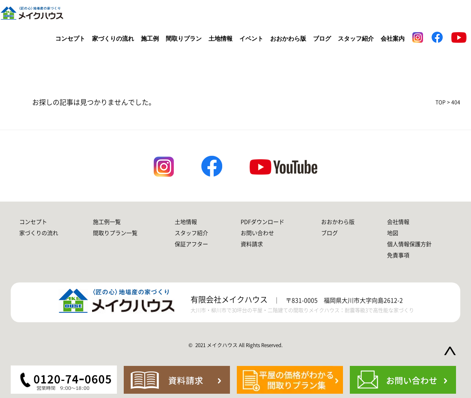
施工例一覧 (107, 222)
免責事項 (398, 255)
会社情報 (398, 222)
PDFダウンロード (262, 222)
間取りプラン (184, 38)
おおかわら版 (288, 38)
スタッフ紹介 (356, 38)
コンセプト (70, 38)
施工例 (150, 38)
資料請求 (252, 244)
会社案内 (393, 38)
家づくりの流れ (113, 38)
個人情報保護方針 (409, 244)
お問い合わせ (257, 233)
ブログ (322, 38)
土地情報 (221, 38)
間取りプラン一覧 (115, 233)
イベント (251, 38)
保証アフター (191, 244)
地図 (392, 233)
